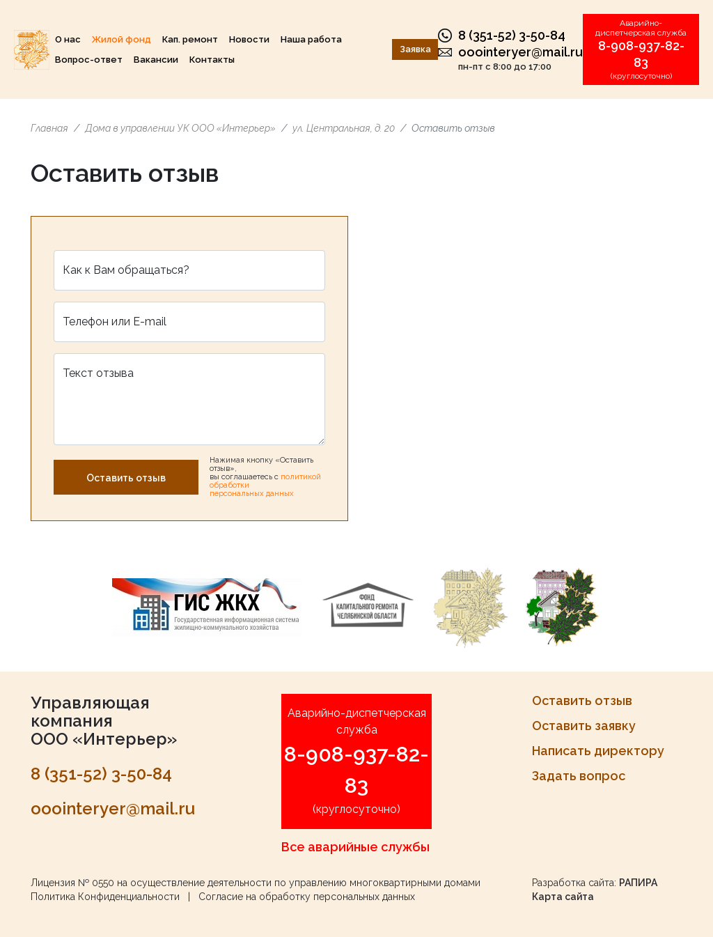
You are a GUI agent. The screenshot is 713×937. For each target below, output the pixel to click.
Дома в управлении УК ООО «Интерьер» (180, 128)
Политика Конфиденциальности (105, 896)
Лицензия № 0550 (72, 882)
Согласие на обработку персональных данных (306, 896)
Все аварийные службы (355, 846)
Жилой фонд (121, 39)
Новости (249, 39)
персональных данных (252, 493)
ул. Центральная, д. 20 (343, 128)
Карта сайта (563, 896)
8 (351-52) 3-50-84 (511, 35)
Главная (49, 128)
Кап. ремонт (190, 39)
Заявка (415, 49)
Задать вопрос (578, 775)
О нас (68, 39)
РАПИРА (638, 882)
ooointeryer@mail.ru (520, 52)
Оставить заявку (584, 725)
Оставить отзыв (126, 477)
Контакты (212, 59)
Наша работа (311, 39)
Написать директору (598, 750)
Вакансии (156, 59)
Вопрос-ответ (89, 59)
